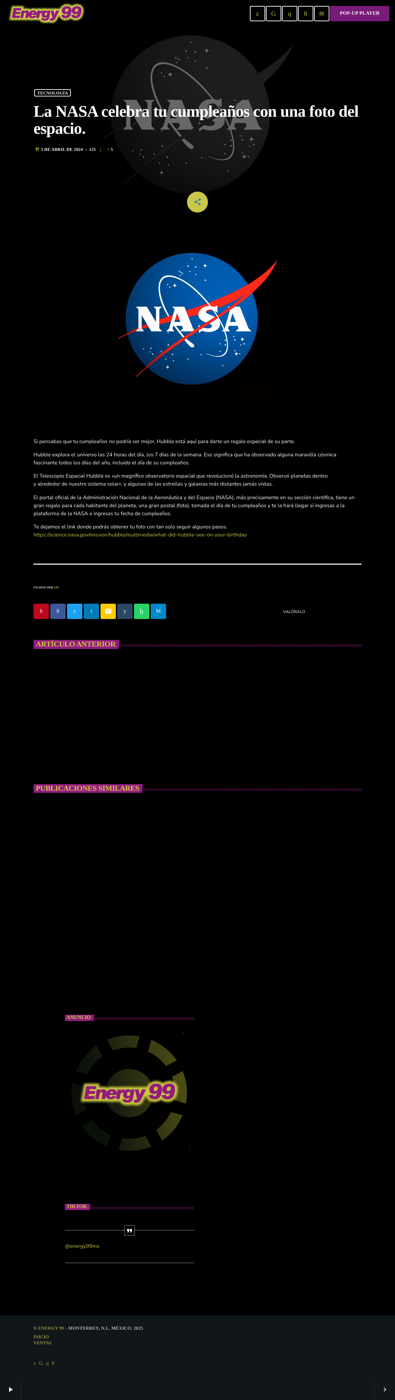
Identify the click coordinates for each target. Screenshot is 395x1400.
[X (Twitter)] (257, 13)
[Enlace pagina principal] (46, 13)
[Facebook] (305, 13)
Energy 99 (51, 1328)
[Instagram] (289, 13)
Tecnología (52, 92)
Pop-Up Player (360, 13)
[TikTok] (273, 13)
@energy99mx (82, 1246)
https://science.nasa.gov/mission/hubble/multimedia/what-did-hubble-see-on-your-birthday (140, 535)
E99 (56, 587)
